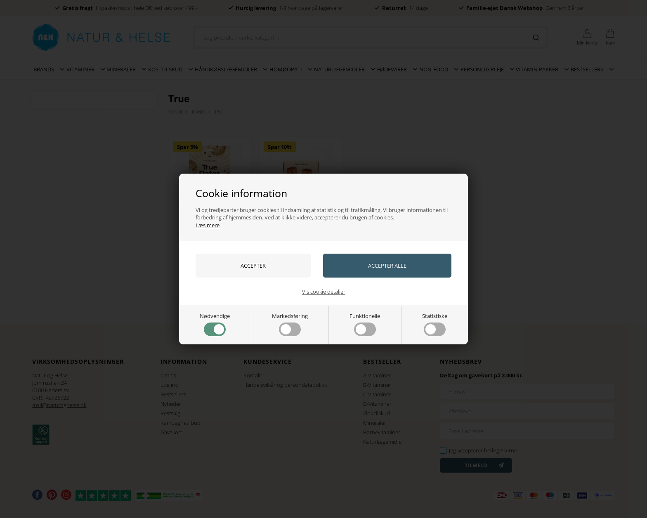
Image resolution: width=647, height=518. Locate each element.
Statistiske (434, 324)
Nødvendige (215, 324)
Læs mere (208, 225)
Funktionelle (364, 324)
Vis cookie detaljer (323, 291)
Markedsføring (290, 324)
